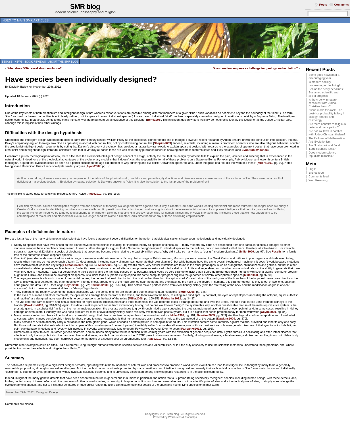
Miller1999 (247, 251)
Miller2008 (105, 265)
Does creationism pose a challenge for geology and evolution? (255, 68)
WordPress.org (317, 180)
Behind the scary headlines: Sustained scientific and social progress (326, 92)
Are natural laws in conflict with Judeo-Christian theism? (326, 132)
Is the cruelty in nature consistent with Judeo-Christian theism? (322, 103)
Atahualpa (191, 417)
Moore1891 (265, 162)
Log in (312, 169)
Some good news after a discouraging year (324, 76)
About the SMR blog (63, 61)
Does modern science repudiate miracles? (322, 154)
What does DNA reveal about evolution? (35, 68)
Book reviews (35, 61)
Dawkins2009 (99, 285)
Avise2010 (94, 193)
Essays (7, 61)
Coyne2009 (71, 285)
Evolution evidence (255, 150)
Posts (323, 4)
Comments (341, 4)
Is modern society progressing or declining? (324, 83)
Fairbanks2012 (171, 298)
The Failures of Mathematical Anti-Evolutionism (326, 140)
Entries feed (316, 172)
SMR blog (85, 7)
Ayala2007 (93, 166)
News (19, 61)
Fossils (276, 251)
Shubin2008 (187, 291)
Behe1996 (153, 119)
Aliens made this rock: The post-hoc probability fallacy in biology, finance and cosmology (326, 115)
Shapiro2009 (162, 143)
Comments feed (318, 176)
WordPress (174, 417)
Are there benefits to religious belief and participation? (327, 125)
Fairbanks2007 (73, 265)
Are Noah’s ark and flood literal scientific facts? (324, 147)
